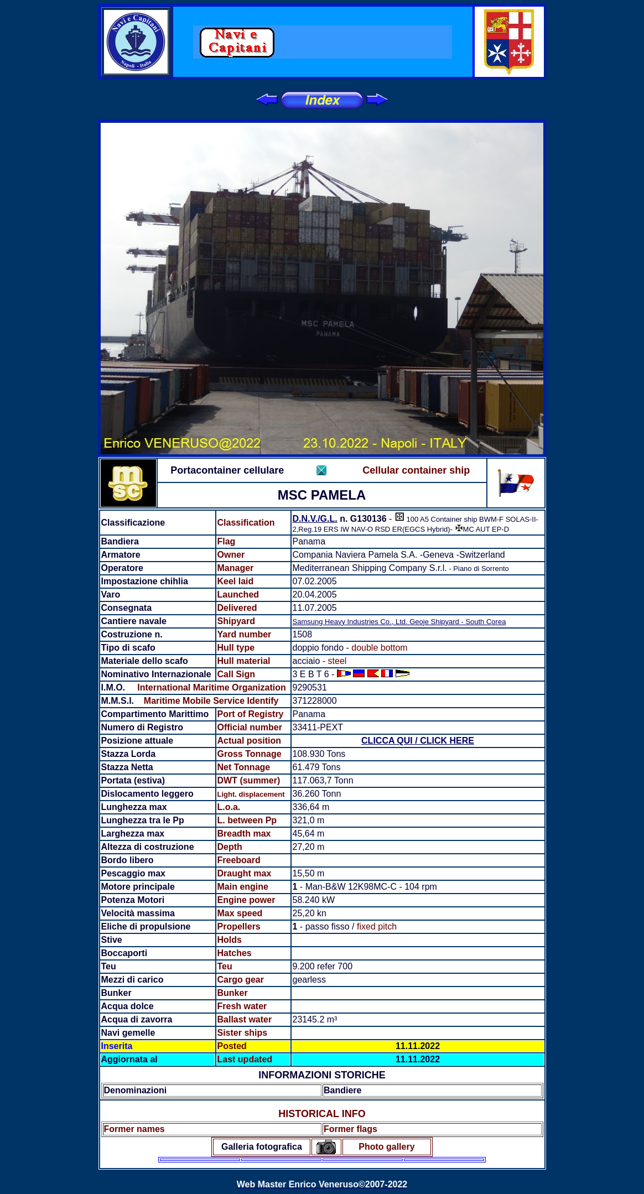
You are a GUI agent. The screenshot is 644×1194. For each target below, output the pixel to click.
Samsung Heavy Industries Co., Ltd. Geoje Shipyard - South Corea (399, 621)
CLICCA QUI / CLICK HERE (417, 740)
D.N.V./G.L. (315, 518)
